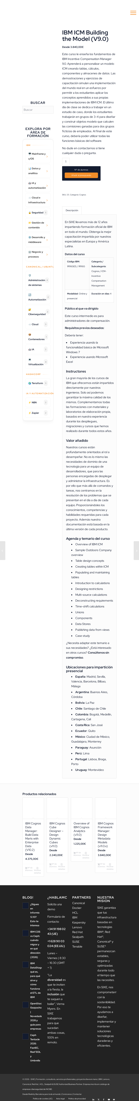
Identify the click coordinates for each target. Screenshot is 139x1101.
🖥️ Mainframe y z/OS (37, 156)
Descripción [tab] (72, 210)
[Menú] (131, 13)
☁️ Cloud (38, 324)
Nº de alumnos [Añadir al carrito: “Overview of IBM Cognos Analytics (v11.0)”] (77, 853)
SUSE (75, 941)
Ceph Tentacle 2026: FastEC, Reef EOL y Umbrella (35, 1046)
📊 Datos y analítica (34, 171)
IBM (74, 917)
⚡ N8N (38, 402)
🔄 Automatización (39, 297)
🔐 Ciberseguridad (39, 312)
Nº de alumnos (81, 169)
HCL (75, 912)
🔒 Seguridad (38, 212)
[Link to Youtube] (108, 1096)
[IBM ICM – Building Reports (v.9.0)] (136, 550)
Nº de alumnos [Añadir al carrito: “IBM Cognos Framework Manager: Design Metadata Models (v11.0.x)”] (101, 864)
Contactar (77, 1092)
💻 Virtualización (38, 362)
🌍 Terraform (38, 383)
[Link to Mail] (114, 1096)
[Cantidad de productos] (66, 161)
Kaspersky (79, 922)
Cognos (82, 194)
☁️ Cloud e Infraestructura (36, 200)
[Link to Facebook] (103, 1096)
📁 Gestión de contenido (36, 225)
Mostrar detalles (37, 869)
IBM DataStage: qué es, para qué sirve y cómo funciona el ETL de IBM (36, 979)
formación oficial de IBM (96, 227)
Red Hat (77, 931)
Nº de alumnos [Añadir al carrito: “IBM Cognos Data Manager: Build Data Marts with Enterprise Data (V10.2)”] (28, 868)
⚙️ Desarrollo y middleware (36, 240)
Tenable (77, 946)
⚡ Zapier (38, 413)
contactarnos (86, 148)
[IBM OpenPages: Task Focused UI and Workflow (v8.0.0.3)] (2, 550)
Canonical (78, 902)
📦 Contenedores (38, 337)
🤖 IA (38, 349)
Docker (77, 907)
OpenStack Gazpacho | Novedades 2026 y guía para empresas (36, 1015)
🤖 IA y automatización (37, 185)
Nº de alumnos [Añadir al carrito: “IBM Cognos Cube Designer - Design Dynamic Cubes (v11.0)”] (53, 864)
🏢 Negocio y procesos (35, 254)
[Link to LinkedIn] (93, 1096)
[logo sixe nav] (19, 13)
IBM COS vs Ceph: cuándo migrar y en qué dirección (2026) (35, 943)
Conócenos (67, 1092)
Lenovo (77, 926)
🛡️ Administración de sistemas (38, 280)
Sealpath (78, 936)
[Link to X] (98, 1096)
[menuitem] (131, 13)
